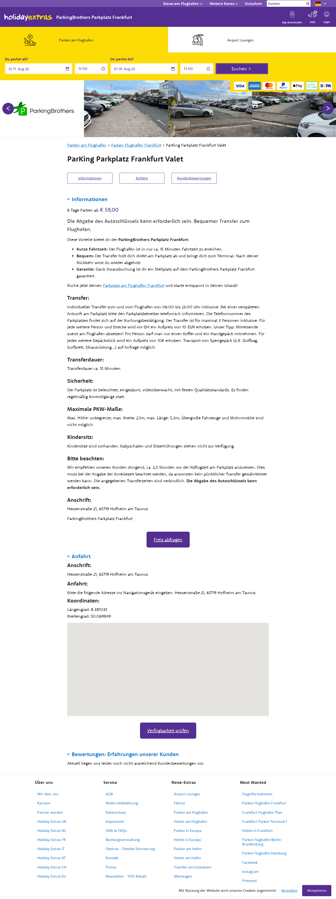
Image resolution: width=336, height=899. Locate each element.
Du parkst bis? (122, 59)
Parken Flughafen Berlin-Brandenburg (262, 841)
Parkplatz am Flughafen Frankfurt (133, 285)
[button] (168, 665)
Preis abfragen (168, 539)
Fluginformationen (257, 794)
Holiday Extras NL (51, 830)
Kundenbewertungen (194, 178)
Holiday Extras (28, 17)
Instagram (250, 871)
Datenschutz (116, 812)
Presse (111, 867)
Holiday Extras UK (51, 821)
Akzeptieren (316, 890)
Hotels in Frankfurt (257, 830)
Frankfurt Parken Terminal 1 (264, 821)
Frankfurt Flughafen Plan (262, 812)
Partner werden (50, 812)
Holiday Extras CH (51, 867)
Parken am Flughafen (191, 812)
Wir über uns (47, 794)
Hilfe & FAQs (116, 830)
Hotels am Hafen (187, 857)
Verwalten (289, 890)
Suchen (239, 69)
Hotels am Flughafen (190, 821)
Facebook (250, 862)
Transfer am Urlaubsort (193, 867)
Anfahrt (142, 178)
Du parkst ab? (16, 59)
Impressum (115, 821)
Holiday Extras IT (51, 848)
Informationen (90, 178)
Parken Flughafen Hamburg (264, 853)
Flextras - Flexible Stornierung (130, 848)
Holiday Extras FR (51, 839)
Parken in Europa (187, 830)
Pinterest (249, 880)
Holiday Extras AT (51, 857)
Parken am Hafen (188, 848)
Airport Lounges (187, 794)
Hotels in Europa (187, 839)
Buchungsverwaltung (123, 839)
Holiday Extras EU (51, 876)
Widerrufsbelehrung (122, 803)
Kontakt (112, 857)
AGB (109, 794)
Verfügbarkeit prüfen (168, 730)
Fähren (179, 803)
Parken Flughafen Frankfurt (264, 803)
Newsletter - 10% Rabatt (126, 876)
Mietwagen (183, 876)
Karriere (43, 803)
